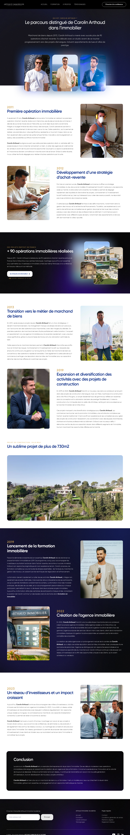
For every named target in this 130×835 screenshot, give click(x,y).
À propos (67, 4)
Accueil (44, 4)
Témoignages (79, 4)
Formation (55, 4)
